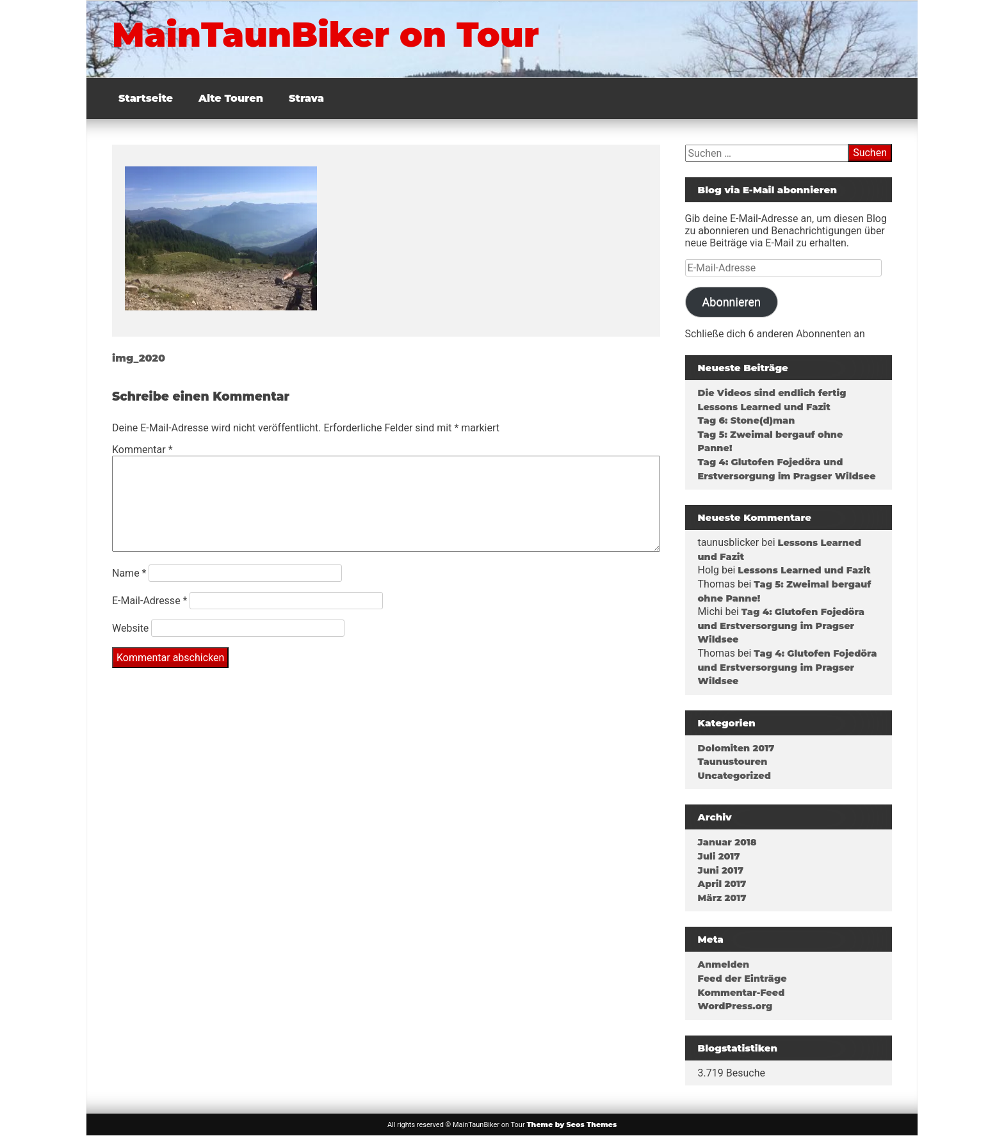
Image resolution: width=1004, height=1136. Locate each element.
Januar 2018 (727, 842)
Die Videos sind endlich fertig (772, 393)
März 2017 (722, 898)
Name (129, 573)
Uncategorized (734, 775)
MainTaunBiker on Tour (325, 34)
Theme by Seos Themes (571, 1124)
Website (130, 628)
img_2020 (138, 358)
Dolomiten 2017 (736, 748)
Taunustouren (733, 761)
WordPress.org (735, 1006)
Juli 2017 (719, 856)
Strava (306, 98)
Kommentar (142, 450)
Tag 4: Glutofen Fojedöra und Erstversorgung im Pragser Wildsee (781, 625)
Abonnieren (731, 301)
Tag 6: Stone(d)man (746, 420)
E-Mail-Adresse (149, 601)
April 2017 (722, 884)
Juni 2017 (720, 870)
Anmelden (724, 964)
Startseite (145, 98)
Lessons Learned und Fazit (764, 407)
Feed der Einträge (742, 978)
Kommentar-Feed (741, 992)
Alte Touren (230, 98)
